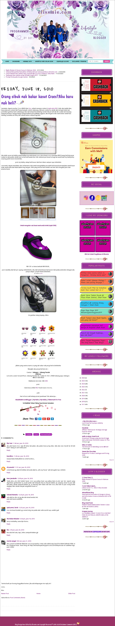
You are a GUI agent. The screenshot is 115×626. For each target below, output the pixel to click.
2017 (83, 404)
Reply (8, 450)
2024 (83, 384)
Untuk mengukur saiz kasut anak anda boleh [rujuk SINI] (38, 225)
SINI (46, 381)
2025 (83, 381)
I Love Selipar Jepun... (89, 486)
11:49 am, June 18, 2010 (21, 456)
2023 (83, 387)
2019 (83, 398)
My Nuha (36, 400)
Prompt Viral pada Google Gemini (17, 77)
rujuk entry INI (52, 108)
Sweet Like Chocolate (89, 451)
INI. (37, 388)
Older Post (71, 593)
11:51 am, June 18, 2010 (22, 467)
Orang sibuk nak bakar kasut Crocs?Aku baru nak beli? (37, 99)
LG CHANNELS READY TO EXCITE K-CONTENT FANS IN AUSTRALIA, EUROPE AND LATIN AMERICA (96, 515)
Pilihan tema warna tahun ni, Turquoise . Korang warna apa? (93, 274)
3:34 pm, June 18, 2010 (27, 519)
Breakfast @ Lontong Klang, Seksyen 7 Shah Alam (92, 304)
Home (38, 593)
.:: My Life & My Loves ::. (89, 421)
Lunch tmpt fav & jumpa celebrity (92, 423)
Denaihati (85, 428)
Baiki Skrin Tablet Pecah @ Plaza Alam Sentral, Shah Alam (93, 297)
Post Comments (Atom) (17, 597)
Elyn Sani (9, 443)
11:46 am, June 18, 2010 (20, 443)
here (41, 273)
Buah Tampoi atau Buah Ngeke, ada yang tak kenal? (94, 319)
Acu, (30, 108)
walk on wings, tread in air (90, 436)
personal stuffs (46, 434)
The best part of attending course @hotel (95, 447)
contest (28, 434)
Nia (8, 530)
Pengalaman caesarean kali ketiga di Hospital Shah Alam (93, 327)
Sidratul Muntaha (12, 495)
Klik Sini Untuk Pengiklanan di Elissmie (97, 254)
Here (24, 624)
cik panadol (10, 467)
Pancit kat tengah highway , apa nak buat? (92, 334)
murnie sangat (11, 541)
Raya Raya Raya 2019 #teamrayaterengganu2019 (91, 312)
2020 (83, 395)
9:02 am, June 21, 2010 (24, 541)
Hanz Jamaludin (12, 478)
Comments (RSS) (72, 624)
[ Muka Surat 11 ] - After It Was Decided (94, 488)
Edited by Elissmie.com (32, 624)
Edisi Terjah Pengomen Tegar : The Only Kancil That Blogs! (93, 342)
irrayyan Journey (87, 511)
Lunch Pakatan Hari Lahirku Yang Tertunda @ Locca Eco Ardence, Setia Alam (30, 73)
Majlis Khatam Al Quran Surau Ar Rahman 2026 (21, 70)
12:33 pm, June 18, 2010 (26, 507)
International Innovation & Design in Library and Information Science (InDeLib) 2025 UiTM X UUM (96, 496)
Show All (111, 460)
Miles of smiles (87, 445)
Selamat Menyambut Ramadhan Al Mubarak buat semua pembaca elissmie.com (31, 72)
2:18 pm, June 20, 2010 (17, 530)
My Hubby (43, 400)
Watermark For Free (54, 400)
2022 (83, 390)
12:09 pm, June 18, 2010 (25, 478)
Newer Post (5, 593)
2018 (83, 401)
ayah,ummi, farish (12, 507)
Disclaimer (63, 624)
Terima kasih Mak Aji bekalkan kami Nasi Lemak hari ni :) (93, 289)
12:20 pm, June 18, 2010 (26, 495)
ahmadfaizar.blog (88, 492)
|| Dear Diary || (87, 477)
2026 (83, 378)
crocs (36, 434)
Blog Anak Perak (87, 503)
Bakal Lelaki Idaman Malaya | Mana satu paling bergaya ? (93, 281)
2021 (83, 393)
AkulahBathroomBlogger (23, 400)
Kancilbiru (10, 456)
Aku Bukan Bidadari (13, 519)
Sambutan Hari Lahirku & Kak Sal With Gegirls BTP (22, 75)
